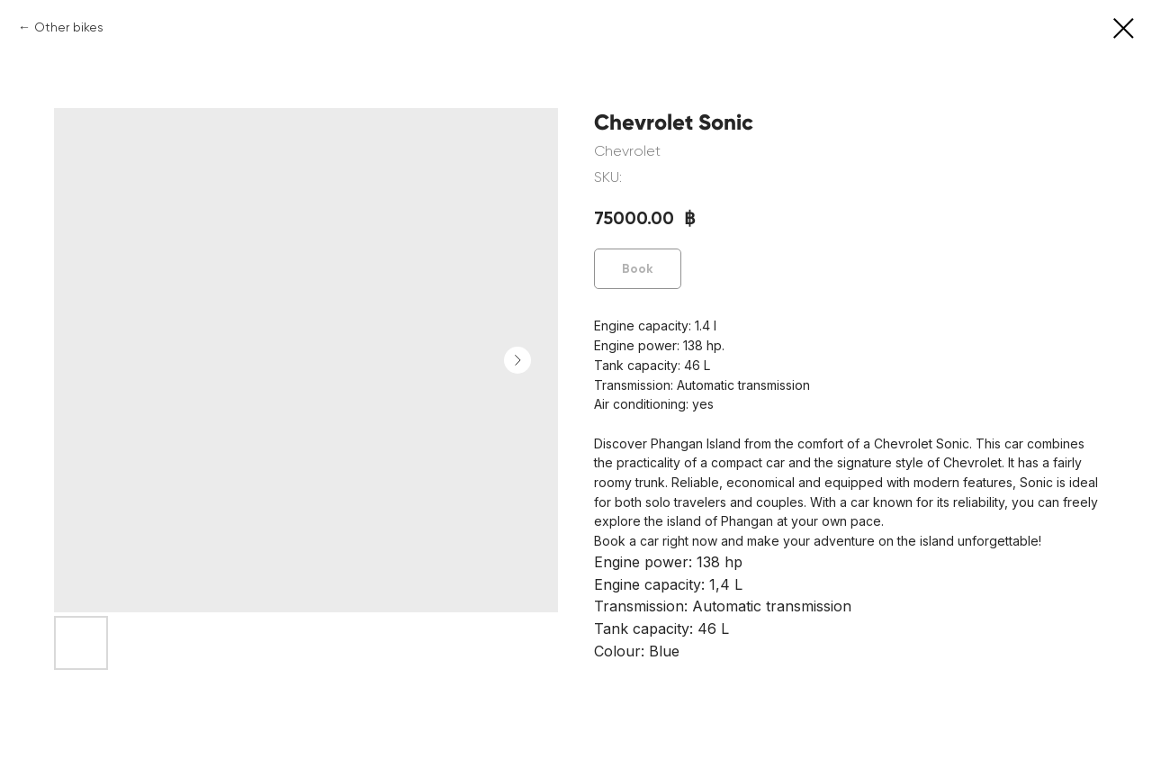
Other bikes (69, 27)
